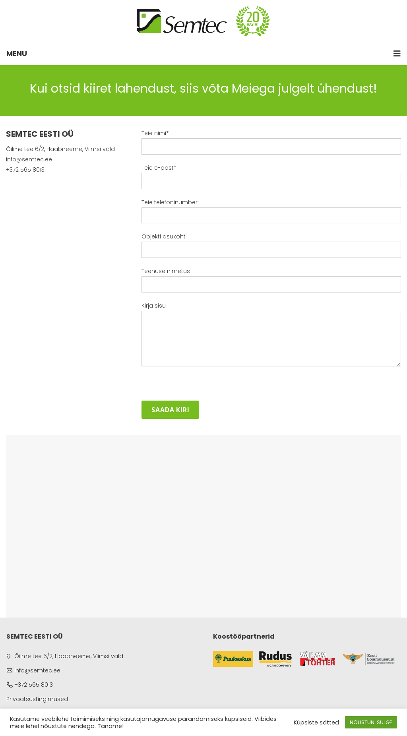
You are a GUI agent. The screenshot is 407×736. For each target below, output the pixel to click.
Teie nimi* (271, 146)
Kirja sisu (271, 336)
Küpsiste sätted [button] (316, 722)
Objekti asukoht (271, 249)
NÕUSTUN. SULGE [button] (371, 722)
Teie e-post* (271, 180)
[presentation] (201, 385)
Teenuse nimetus (271, 283)
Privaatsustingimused (37, 699)
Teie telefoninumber (271, 215)
